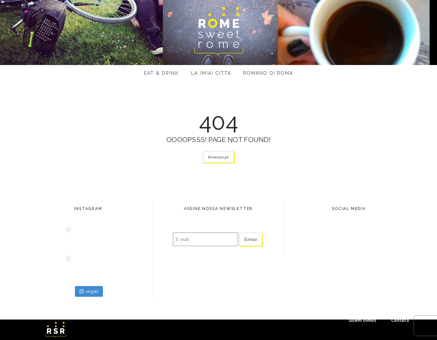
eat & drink (161, 73)
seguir (88, 291)
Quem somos (362, 320)
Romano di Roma (268, 73)
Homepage (218, 157)
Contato (400, 320)
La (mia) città (211, 73)
